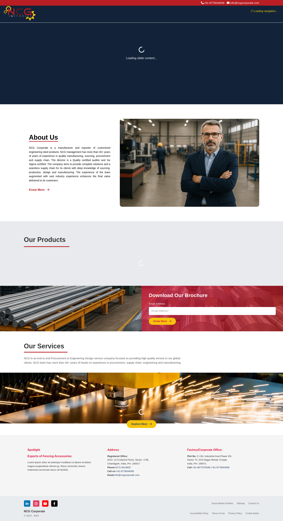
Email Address (157, 303)
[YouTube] (45, 503)
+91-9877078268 (201, 467)
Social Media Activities (222, 503)
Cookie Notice (252, 513)
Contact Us (253, 503)
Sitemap (241, 503)
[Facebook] (54, 503)
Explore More (141, 424)
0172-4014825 (123, 467)
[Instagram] (36, 503)
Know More (39, 189)
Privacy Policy (235, 513)
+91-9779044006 (125, 471)
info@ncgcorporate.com (127, 475)
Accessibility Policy (199, 513)
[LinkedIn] (27, 503)
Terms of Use (218, 513)
